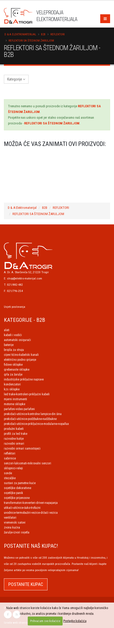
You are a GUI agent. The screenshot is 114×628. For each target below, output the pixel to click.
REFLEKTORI (57, 34)
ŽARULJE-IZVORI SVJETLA (16, 532)
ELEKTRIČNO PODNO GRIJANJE (20, 359)
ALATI (6, 330)
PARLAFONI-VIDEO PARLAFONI (19, 409)
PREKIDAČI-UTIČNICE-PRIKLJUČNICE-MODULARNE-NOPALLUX (36, 423)
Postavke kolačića (74, 621)
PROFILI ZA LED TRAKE (15, 433)
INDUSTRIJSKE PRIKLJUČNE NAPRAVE (24, 379)
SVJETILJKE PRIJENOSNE (17, 497)
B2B (43, 34)
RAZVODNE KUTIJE (14, 438)
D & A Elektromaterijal (20, 34)
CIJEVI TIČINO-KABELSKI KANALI (21, 354)
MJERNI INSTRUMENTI (15, 399)
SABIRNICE (10, 458)
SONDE (8, 473)
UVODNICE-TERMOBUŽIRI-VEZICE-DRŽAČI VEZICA (31, 512)
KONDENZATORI (12, 384)
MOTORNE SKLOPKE (14, 404)
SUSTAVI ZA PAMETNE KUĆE (20, 483)
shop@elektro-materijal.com (24, 278)
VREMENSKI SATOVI (14, 522)
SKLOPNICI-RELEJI (13, 468)
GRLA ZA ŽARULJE (13, 374)
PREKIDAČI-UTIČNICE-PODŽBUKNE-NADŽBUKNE (30, 418)
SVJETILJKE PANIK (13, 493)
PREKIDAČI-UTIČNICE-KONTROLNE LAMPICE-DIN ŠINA (33, 414)
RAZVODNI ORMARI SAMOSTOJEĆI (22, 448)
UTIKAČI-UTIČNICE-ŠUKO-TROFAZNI (22, 507)
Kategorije (16, 79)
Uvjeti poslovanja (14, 307)
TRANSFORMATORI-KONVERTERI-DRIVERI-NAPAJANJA (31, 502)
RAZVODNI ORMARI (14, 443)
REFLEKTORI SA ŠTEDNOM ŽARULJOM (31, 40)
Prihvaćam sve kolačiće (45, 621)
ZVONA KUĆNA (12, 527)
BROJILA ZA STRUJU (14, 349)
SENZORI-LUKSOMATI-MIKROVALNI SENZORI (27, 463)
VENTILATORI (10, 517)
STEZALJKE (10, 478)
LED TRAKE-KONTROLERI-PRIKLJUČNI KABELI (27, 394)
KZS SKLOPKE (11, 389)
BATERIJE (9, 344)
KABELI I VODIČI (13, 335)
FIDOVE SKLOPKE (13, 364)
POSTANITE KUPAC (25, 584)
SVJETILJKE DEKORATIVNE (17, 488)
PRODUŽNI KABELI (14, 428)
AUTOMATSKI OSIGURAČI (17, 340)
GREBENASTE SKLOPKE (16, 369)
